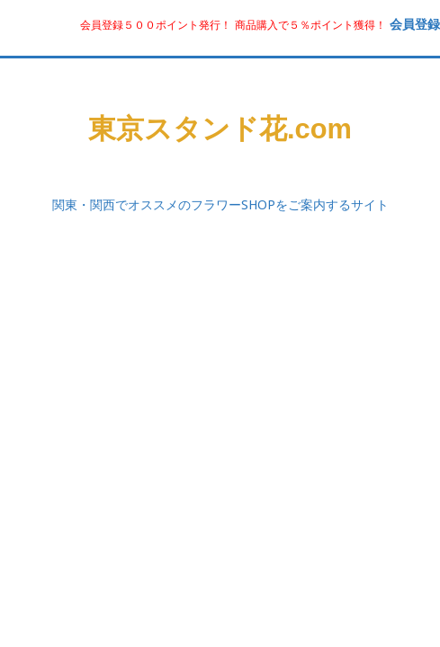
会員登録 (415, 23)
